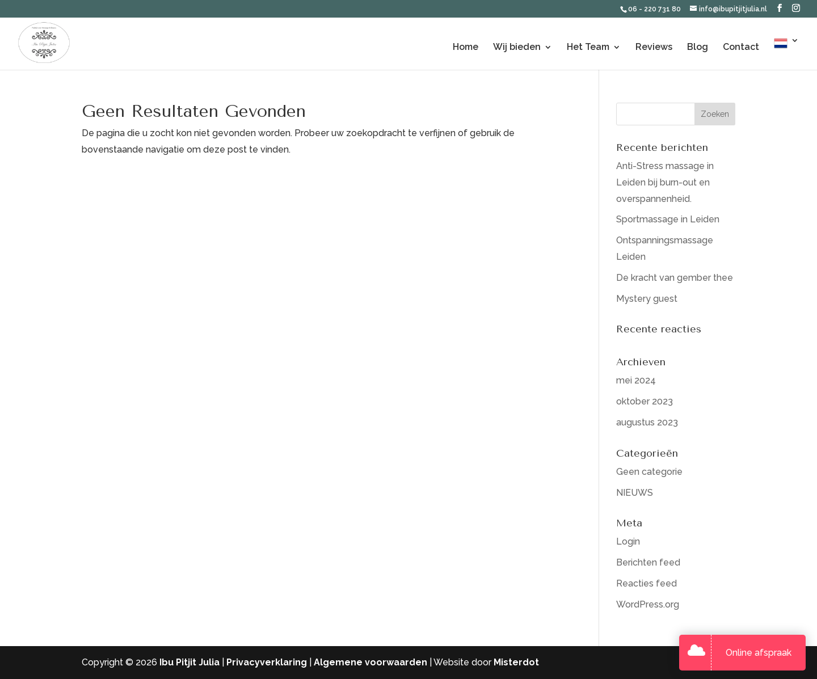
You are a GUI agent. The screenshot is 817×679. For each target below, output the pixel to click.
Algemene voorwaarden (370, 662)
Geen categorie (649, 471)
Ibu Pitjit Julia (189, 662)
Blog (697, 47)
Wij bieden (517, 47)
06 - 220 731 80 (655, 9)
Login (628, 541)
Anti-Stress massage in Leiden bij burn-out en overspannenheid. (665, 182)
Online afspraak (758, 652)
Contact (741, 47)
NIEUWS (634, 492)
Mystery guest (646, 298)
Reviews (653, 47)
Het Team (588, 47)
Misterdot (516, 662)
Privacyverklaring (266, 662)
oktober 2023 (644, 401)
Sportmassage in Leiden (667, 219)
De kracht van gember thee (674, 277)
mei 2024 (636, 380)
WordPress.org (647, 604)
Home (465, 47)
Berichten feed (648, 562)
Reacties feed (646, 583)
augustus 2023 (647, 422)
